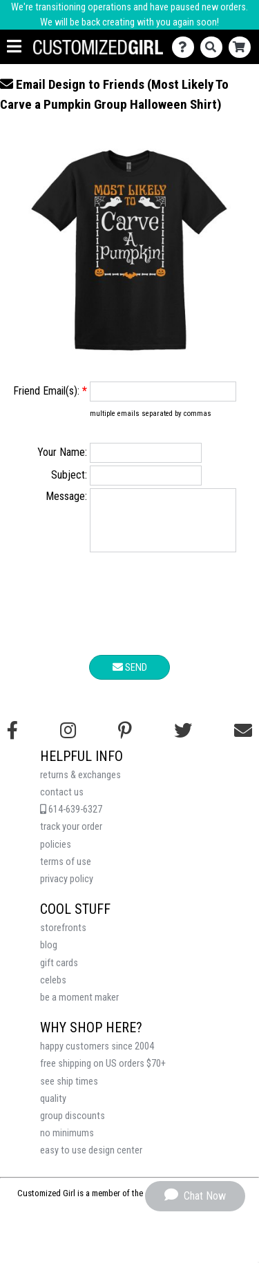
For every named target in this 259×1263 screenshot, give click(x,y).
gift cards (59, 973)
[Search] (214, 47)
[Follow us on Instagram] (68, 741)
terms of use (65, 872)
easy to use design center (91, 1161)
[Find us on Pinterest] (125, 741)
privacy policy (66, 889)
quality (53, 1109)
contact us (62, 802)
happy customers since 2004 (97, 1057)
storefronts (63, 938)
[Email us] (243, 741)
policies (55, 855)
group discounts (72, 1126)
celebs (53, 990)
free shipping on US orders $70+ (103, 1074)
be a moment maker (79, 1008)
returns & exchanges (80, 785)
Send (130, 677)
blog (48, 955)
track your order (71, 837)
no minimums (67, 1143)
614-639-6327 (71, 820)
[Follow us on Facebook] (12, 741)
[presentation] (130, 616)
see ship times (69, 1092)
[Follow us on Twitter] (183, 741)
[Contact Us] (186, 47)
